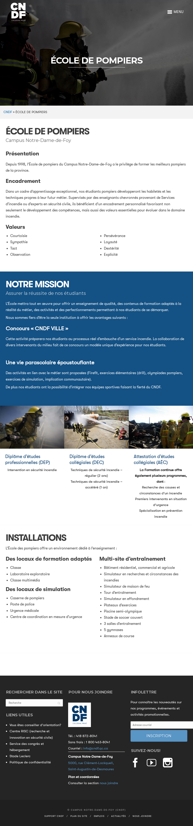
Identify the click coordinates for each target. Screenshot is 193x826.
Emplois (99, 816)
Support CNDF (54, 816)
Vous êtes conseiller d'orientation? (35, 725)
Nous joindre (142, 816)
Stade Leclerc (20, 756)
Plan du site (78, 816)
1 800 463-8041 (98, 742)
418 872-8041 (86, 736)
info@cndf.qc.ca (95, 748)
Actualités (118, 816)
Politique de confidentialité (30, 762)
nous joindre (109, 783)
